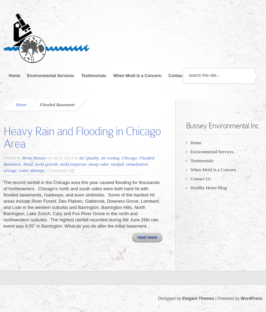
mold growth (46, 164)
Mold (28, 164)
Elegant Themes (198, 298)
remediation (137, 164)
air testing (110, 157)
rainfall (117, 164)
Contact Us (179, 75)
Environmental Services (50, 75)
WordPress (252, 298)
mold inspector (73, 164)
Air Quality (89, 157)
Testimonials (93, 75)
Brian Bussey (34, 157)
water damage (32, 170)
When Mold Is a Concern (137, 75)
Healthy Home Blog (208, 187)
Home (14, 75)
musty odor (98, 164)
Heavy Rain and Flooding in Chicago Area (82, 137)
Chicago (129, 157)
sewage (10, 170)
